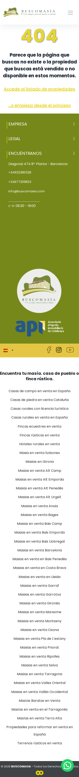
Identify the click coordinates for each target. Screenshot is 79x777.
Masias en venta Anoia (39, 506)
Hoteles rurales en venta (39, 444)
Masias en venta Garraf (39, 585)
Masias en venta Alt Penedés (39, 488)
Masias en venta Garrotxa (39, 594)
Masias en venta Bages (39, 514)
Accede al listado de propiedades (39, 89)
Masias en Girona (39, 461)
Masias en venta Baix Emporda (39, 532)
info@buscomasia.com (26, 191)
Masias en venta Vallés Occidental (39, 691)
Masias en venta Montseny (39, 621)
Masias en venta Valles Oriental (40, 682)
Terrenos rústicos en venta (39, 743)
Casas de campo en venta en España (39, 391)
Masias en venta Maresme (39, 612)
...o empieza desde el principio (39, 105)
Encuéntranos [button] (41, 153)
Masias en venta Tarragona (39, 674)
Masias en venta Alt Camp (39, 470)
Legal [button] (41, 139)
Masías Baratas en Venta (39, 700)
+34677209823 (19, 182)
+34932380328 (19, 172)
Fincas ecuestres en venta (39, 426)
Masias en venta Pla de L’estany (39, 638)
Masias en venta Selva (39, 665)
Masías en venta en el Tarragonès (39, 709)
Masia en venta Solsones (39, 452)
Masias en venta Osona (39, 629)
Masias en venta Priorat (39, 647)
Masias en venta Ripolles (39, 656)
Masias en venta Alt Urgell (39, 497)
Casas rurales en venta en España (39, 417)
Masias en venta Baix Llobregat (39, 541)
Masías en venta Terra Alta (39, 718)
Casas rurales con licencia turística (39, 408)
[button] (39, 124)
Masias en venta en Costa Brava (39, 567)
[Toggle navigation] (69, 12)
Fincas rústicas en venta (40, 435)
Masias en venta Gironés (39, 603)
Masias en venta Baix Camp (39, 523)
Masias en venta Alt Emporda (39, 479)
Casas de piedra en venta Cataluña (39, 399)
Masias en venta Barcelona (39, 550)
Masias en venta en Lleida (39, 576)
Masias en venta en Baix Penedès (39, 559)
